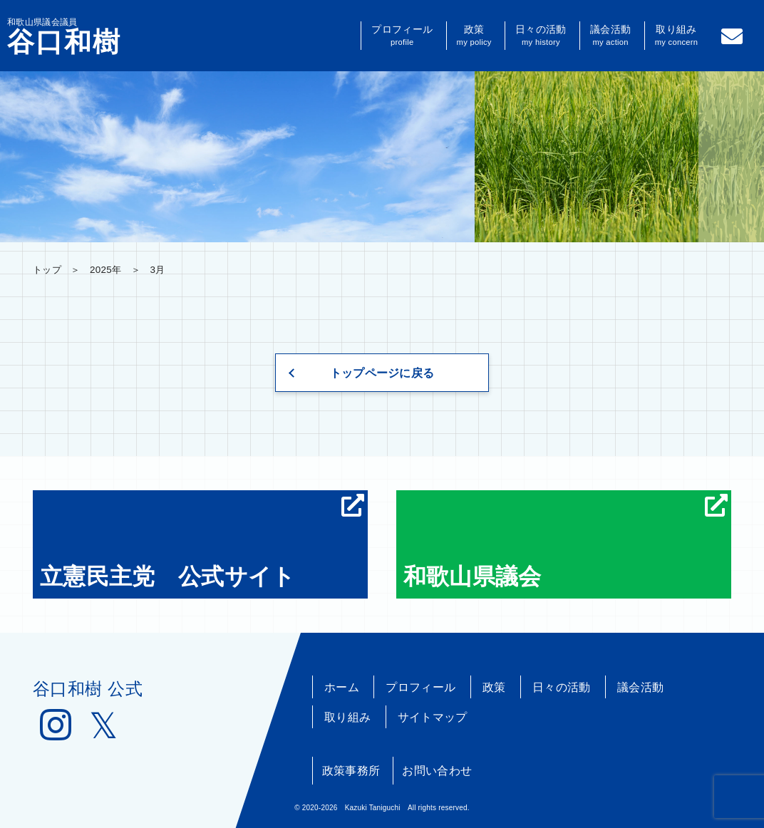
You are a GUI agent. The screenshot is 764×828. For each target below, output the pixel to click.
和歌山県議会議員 (64, 36)
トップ (47, 269)
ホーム (341, 687)
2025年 (105, 269)
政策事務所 (351, 771)
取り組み (676, 36)
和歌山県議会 (565, 541)
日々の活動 (540, 36)
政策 (474, 36)
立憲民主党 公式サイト (202, 541)
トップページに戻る (382, 373)
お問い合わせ (437, 771)
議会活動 (610, 36)
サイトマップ (433, 717)
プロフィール (402, 36)
